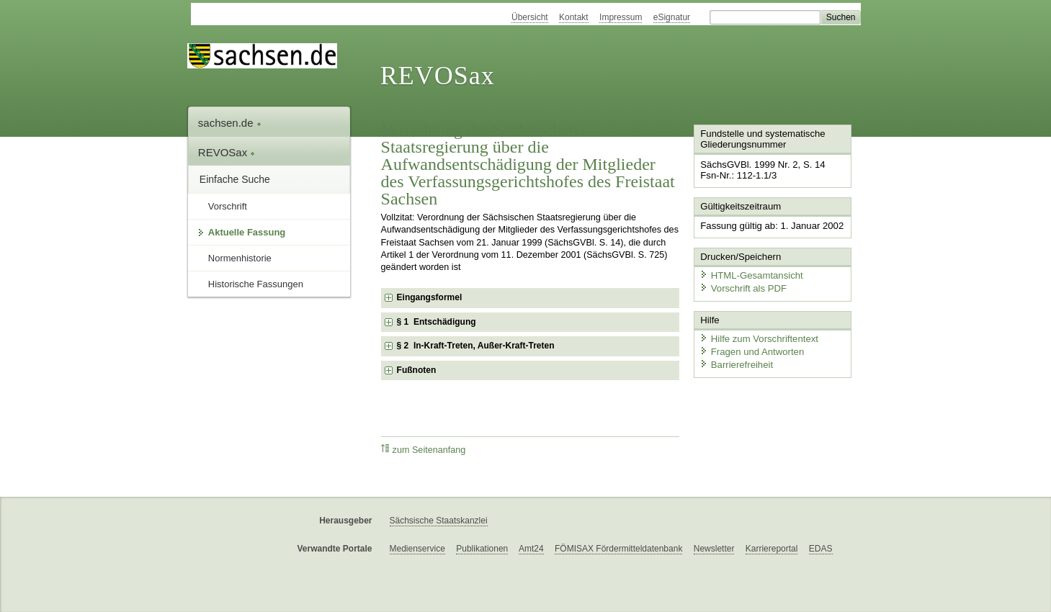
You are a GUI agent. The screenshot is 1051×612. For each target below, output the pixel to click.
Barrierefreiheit (735, 361)
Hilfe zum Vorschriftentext (757, 336)
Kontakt (574, 17)
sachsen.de (229, 123)
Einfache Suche (235, 179)
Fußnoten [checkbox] (417, 370)
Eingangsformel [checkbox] (429, 297)
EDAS (821, 549)
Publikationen (482, 549)
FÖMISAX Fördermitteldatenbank (618, 549)
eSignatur (671, 17)
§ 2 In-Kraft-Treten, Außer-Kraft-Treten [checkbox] (476, 346)
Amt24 (531, 549)
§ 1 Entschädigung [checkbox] (436, 322)
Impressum (620, 17)
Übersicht (529, 17)
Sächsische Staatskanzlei (439, 521)
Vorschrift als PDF (741, 286)
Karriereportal (772, 549)
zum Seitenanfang (423, 449)
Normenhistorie (240, 258)
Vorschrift (227, 206)
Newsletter (714, 549)
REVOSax (437, 75)
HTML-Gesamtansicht (749, 274)
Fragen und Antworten (750, 348)
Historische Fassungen (255, 284)
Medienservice (417, 549)
